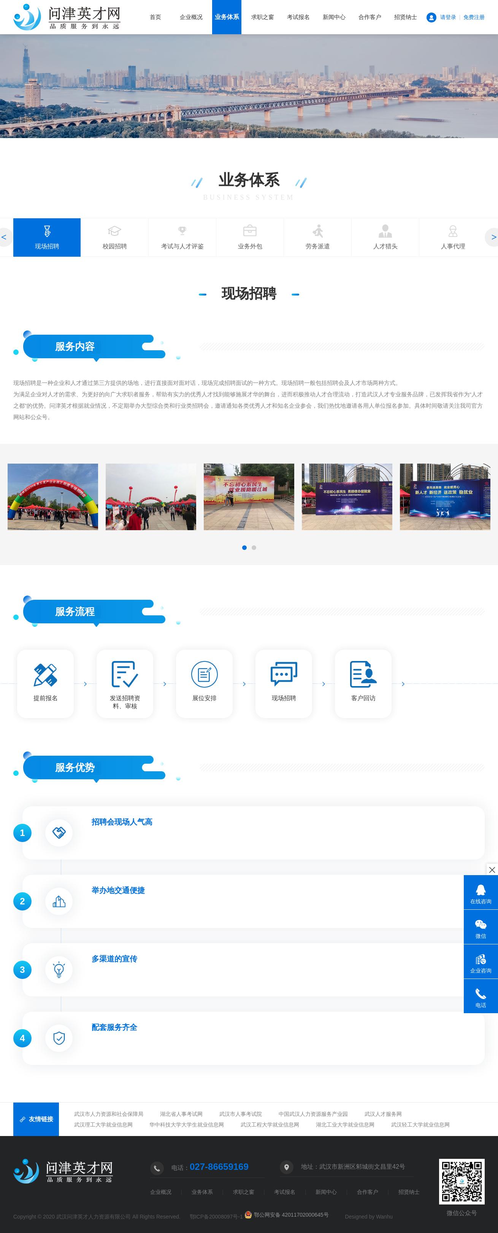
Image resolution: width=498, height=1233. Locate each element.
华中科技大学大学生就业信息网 (186, 1125)
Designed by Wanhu (369, 1217)
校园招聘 (115, 236)
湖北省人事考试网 (181, 1114)
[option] (47, 237)
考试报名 (298, 17)
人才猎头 (385, 236)
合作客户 (369, 17)
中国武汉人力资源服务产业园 (313, 1114)
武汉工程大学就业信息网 (270, 1125)
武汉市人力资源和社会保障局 (108, 1114)
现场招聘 (47, 240)
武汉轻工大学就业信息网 (420, 1125)
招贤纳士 (405, 17)
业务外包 (250, 236)
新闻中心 (334, 17)
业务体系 (226, 17)
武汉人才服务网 (383, 1114)
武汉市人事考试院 (240, 1114)
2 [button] (254, 547)
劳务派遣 (318, 236)
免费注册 (474, 17)
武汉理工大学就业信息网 (103, 1125)
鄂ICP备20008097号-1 (216, 1217)
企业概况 (191, 17)
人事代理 (453, 236)
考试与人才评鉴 (182, 236)
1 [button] (244, 547)
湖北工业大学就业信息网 (345, 1125)
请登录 (448, 17)
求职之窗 (262, 17)
